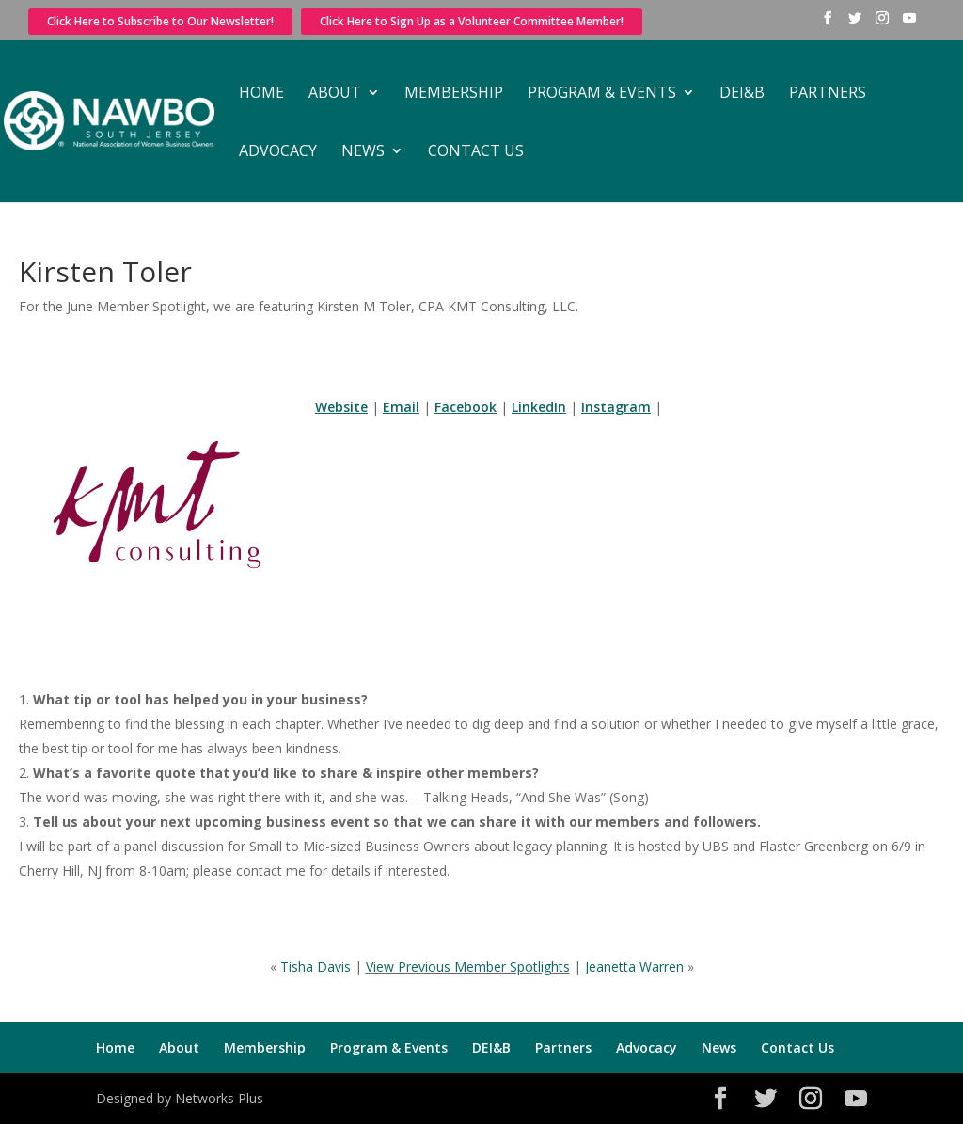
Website (341, 407)
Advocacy (278, 152)
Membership (453, 94)
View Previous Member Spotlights (468, 966)
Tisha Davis (315, 966)
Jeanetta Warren (634, 966)
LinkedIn (539, 407)
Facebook (465, 407)
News (363, 152)
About (334, 94)
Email (401, 407)
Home (261, 94)
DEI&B (742, 94)
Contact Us (476, 152)
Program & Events (602, 94)
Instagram (616, 407)
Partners (827, 94)
